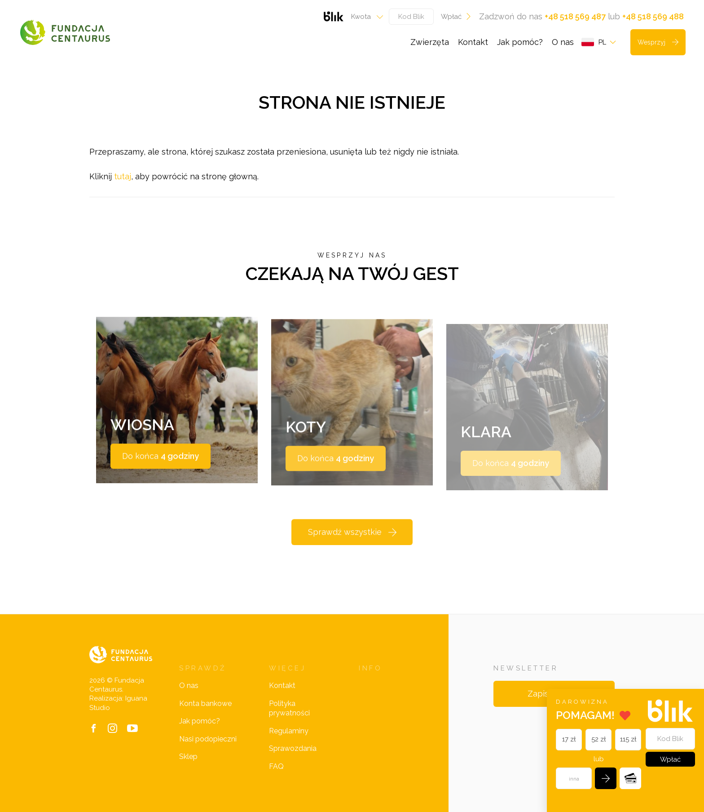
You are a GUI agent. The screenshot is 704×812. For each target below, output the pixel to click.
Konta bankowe (205, 703)
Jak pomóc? (520, 42)
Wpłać (456, 17)
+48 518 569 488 (653, 16)
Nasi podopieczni (208, 739)
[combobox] (364, 16)
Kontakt (473, 42)
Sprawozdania (293, 748)
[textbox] (364, 16)
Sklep (188, 756)
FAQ (276, 766)
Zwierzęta (429, 42)
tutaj (122, 176)
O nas (563, 42)
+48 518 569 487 (575, 16)
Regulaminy (288, 731)
